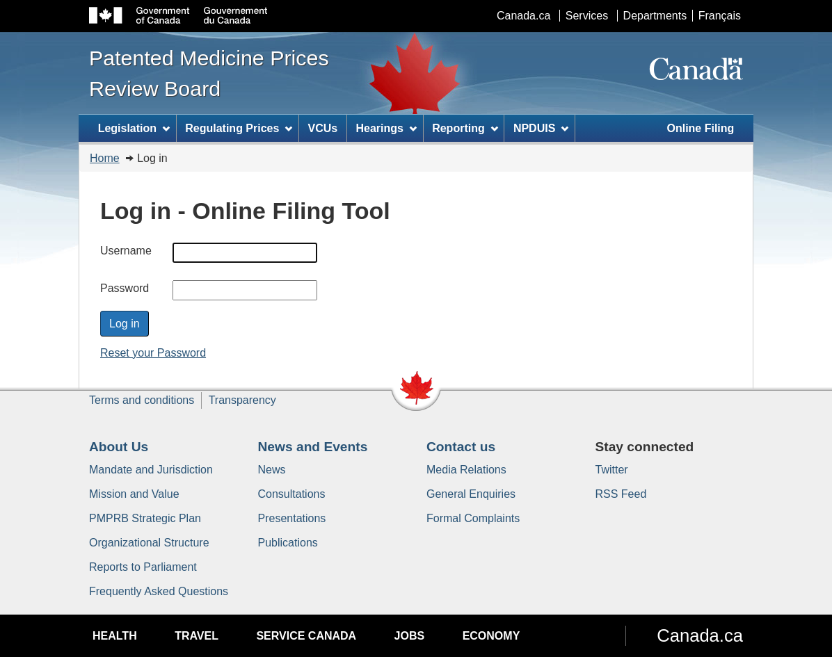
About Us (118, 446)
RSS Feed (621, 494)
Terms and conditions (141, 400)
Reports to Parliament (143, 567)
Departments (655, 16)
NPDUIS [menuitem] (540, 128)
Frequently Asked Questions (158, 591)
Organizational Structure (149, 543)
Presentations (292, 518)
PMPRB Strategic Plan (145, 518)
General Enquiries (470, 494)
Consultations (292, 494)
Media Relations (466, 470)
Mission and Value (134, 494)
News (272, 470)
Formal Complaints (473, 518)
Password (124, 288)
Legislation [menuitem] (134, 128)
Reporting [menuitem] (464, 128)
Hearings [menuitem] (386, 128)
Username (126, 251)
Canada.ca (523, 16)
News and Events (313, 446)
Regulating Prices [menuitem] (238, 128)
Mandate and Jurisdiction (151, 470)
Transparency (242, 400)
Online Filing (700, 128)
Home (105, 158)
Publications (288, 543)
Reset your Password (153, 353)
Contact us (460, 446)
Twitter (611, 470)
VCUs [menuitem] (323, 128)
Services (587, 16)
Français (719, 16)
